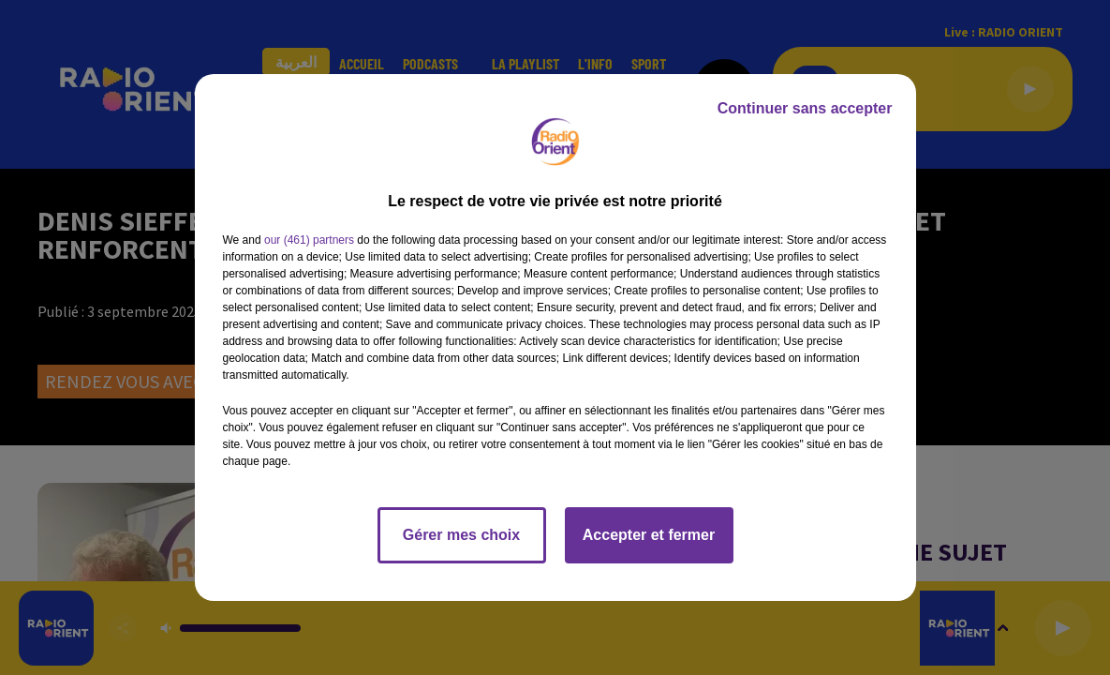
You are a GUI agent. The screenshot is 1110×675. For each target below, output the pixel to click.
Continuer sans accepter (805, 108)
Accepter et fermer (649, 535)
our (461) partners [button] (309, 240)
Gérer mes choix (461, 535)
